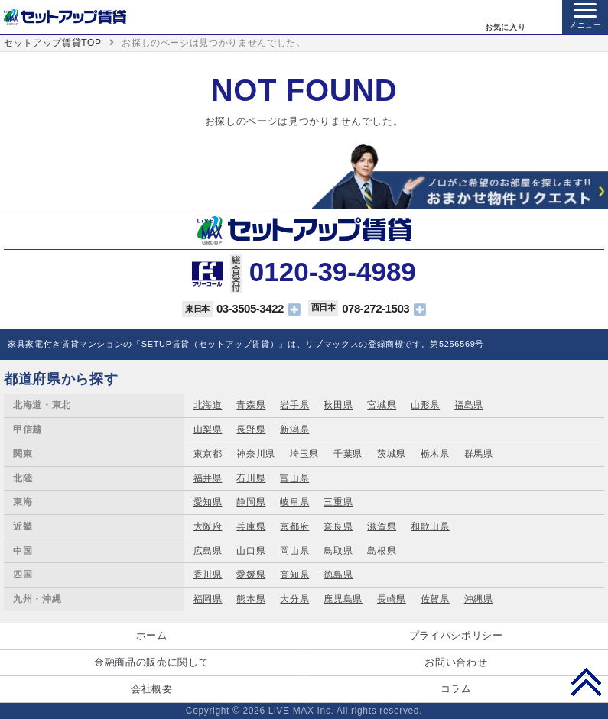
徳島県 (338, 574)
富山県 (294, 478)
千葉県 (348, 454)
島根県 (381, 551)
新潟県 (294, 429)
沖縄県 (478, 599)
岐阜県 (294, 502)
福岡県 (208, 599)
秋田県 (338, 405)
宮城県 (381, 405)
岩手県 (294, 405)
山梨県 (208, 429)
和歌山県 (430, 526)
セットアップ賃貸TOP (53, 42)
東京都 (208, 454)
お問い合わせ (455, 662)
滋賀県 (381, 526)
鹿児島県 (343, 599)
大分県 (294, 599)
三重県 (338, 502)
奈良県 (338, 526)
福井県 (208, 478)
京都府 (294, 526)
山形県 (425, 405)
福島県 (468, 405)
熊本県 (250, 599)
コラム (456, 689)
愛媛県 (250, 574)
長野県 (250, 429)
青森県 (250, 405)
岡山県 (294, 551)
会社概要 (152, 689)
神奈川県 (255, 454)
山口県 (250, 551)
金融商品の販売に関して (151, 662)
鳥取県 (338, 551)
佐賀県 (435, 599)
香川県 (208, 574)
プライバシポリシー (456, 635)
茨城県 (391, 454)
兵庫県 (250, 526)
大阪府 (208, 526)
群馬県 (478, 454)
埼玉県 (304, 454)
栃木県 (435, 454)
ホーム (151, 635)
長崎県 (391, 599)
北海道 (208, 405)
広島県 (208, 551)
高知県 (294, 574)
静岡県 (250, 502)
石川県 (250, 478)
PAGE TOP (586, 681)
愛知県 (208, 502)
